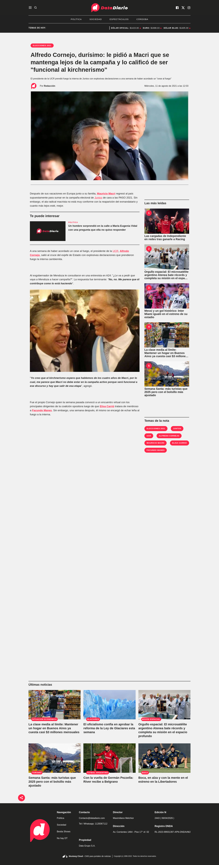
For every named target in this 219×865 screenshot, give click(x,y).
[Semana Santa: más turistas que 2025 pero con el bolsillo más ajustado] (166, 374)
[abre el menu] (30, 8)
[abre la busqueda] (35, 8)
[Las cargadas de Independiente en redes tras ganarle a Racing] (166, 221)
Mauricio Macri (106, 193)
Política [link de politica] (60, 818)
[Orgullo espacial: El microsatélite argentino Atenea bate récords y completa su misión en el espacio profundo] (166, 257)
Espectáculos (119, 19)
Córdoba (142, 19)
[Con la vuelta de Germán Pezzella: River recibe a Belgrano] (109, 758)
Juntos (98, 197)
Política (76, 19)
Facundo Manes (42, 410)
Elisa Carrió (107, 406)
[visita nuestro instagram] (189, 7)
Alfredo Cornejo (169, 436)
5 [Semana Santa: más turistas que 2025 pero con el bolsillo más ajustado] (149, 365)
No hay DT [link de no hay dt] (62, 838)
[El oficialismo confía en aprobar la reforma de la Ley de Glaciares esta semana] (109, 704)
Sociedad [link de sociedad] (61, 825)
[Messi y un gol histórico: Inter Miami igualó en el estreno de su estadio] (166, 296)
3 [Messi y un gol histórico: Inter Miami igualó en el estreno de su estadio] (149, 287)
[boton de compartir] (21, 797)
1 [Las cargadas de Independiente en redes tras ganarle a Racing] (149, 213)
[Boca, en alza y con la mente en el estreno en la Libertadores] (164, 758)
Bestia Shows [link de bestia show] (63, 831)
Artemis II (103, 28)
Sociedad (96, 19)
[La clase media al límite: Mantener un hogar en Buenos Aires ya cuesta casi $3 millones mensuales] (166, 335)
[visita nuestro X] (183, 7)
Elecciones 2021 (156, 428)
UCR (115, 251)
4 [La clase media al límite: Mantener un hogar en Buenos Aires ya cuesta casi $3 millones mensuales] (149, 326)
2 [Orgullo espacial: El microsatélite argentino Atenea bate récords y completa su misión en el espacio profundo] (149, 248)
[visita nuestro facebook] (177, 7)
